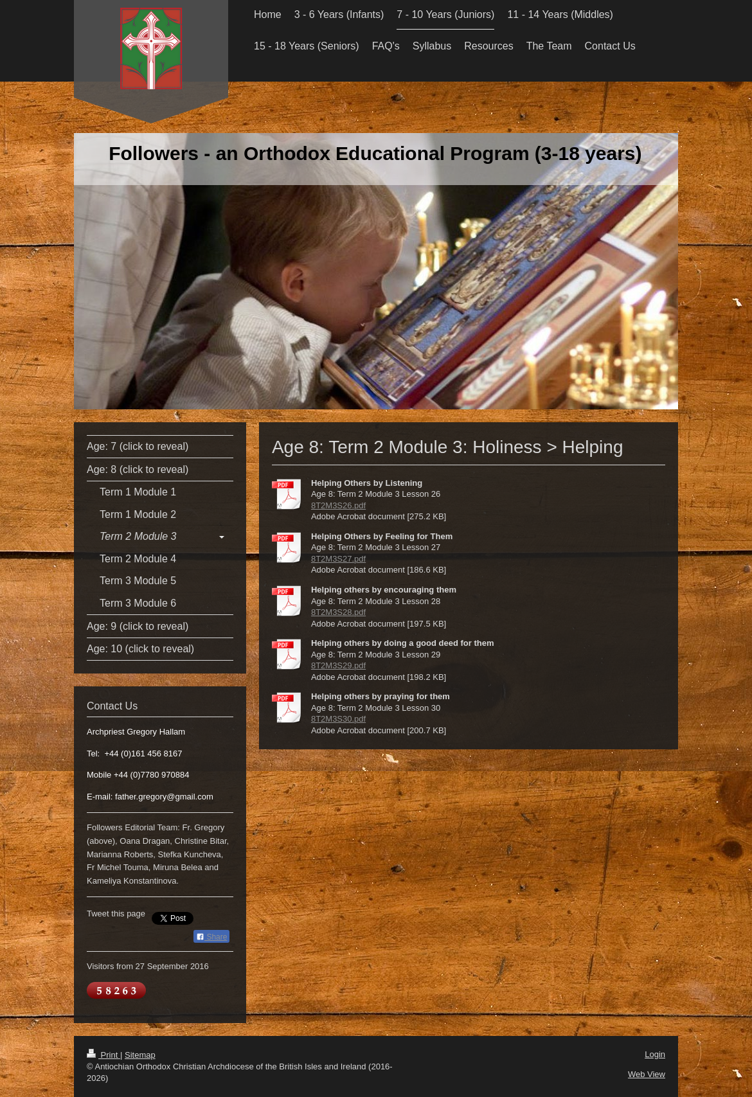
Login (655, 1054)
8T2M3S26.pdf (338, 505)
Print (103, 1055)
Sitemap (140, 1055)
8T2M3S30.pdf (338, 719)
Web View (646, 1074)
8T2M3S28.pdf (338, 612)
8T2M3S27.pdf (338, 559)
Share (211, 936)
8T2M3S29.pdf (338, 665)
